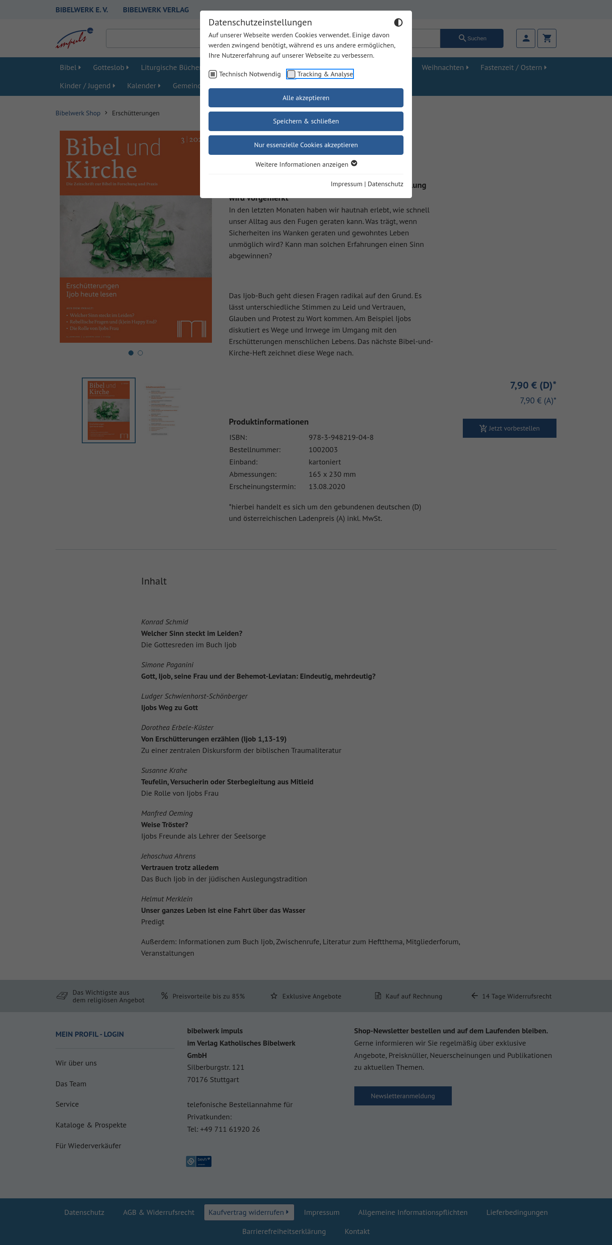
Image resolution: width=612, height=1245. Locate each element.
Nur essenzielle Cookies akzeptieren (306, 144)
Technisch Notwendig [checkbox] (250, 74)
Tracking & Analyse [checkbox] (325, 74)
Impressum (346, 183)
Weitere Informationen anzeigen (306, 164)
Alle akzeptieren (306, 97)
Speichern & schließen (306, 121)
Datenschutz (385, 183)
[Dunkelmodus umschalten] (398, 24)
